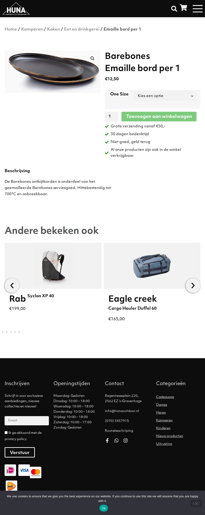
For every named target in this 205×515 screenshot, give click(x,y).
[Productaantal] (111, 116)
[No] (196, 503)
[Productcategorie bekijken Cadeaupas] (179, 397)
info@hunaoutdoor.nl (122, 411)
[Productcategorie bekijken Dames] (179, 405)
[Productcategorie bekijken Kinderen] (179, 428)
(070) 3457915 (117, 421)
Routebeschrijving (119, 431)
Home (11, 29)
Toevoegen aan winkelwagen (159, 116)
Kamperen (32, 29)
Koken (53, 29)
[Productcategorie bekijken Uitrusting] (179, 444)
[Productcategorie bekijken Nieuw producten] (179, 436)
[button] (174, 8)
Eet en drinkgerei (81, 29)
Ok (104, 508)
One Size (119, 94)
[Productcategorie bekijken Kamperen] (179, 421)
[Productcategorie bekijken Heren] (179, 413)
